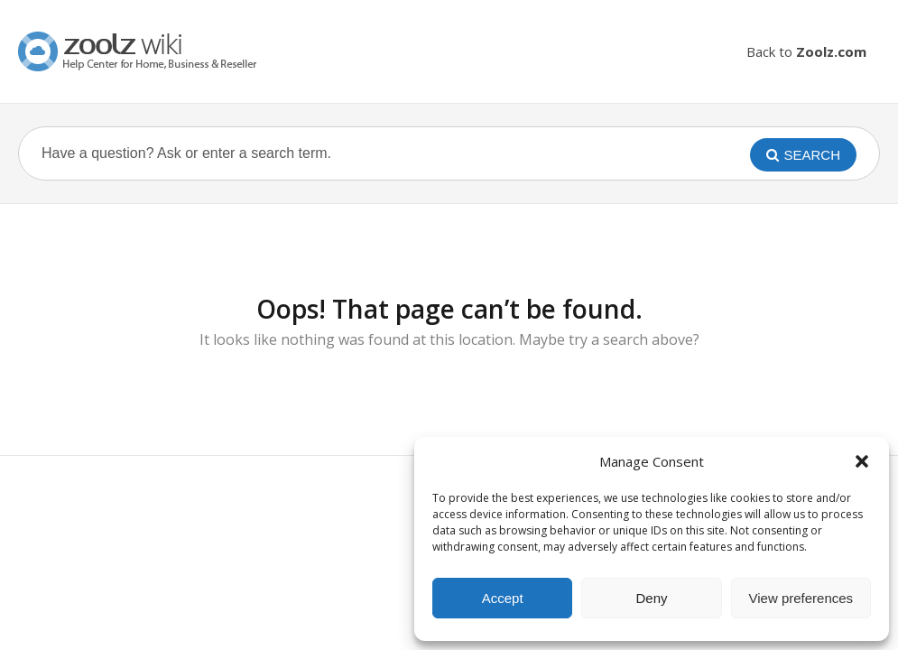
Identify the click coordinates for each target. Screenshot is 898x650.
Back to (806, 51)
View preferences (801, 598)
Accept (502, 598)
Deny (651, 598)
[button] (862, 461)
